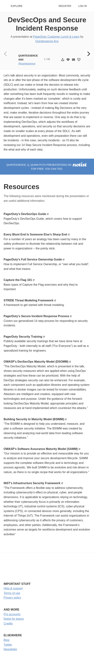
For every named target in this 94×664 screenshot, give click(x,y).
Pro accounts (12, 614)
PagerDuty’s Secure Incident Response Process (36, 316)
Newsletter (10, 649)
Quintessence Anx (47, 41)
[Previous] (6, 54)
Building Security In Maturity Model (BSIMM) (34, 419)
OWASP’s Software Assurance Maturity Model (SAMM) (41, 448)
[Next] (88, 54)
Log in (83, 6)
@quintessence (26, 63)
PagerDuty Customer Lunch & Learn (56, 36)
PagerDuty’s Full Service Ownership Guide (33, 259)
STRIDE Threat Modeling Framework (28, 300)
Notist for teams (14, 618)
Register (65, 6)
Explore (17, 6)
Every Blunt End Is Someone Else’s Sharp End (35, 234)
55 (48, 59)
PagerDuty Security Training (23, 336)
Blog (6, 640)
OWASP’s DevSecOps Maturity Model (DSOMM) (36, 361)
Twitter (8, 644)
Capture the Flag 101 (18, 279)
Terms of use (12, 593)
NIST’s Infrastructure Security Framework (32, 483)
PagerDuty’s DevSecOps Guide (25, 214)
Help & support (13, 588)
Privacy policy (12, 597)
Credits (8, 623)
